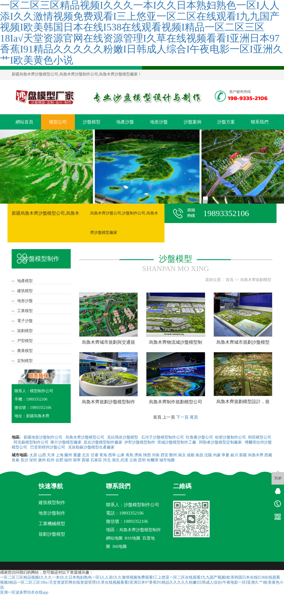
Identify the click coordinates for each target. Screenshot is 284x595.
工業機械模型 (52, 523)
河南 (155, 455)
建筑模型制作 (52, 502)
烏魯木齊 (255, 455)
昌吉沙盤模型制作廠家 (102, 442)
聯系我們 (259, 122)
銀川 (234, 455)
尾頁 (194, 417)
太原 (33, 455)
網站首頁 (24, 122)
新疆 (243, 455)
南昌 (199, 455)
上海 (60, 455)
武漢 (124, 460)
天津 (51, 455)
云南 (133, 460)
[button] (140, 199)
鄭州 (173, 455)
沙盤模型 (91, 122)
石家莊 (96, 460)
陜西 (147, 455)
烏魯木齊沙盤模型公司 (85, 437)
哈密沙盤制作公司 (230, 437)
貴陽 (85, 460)
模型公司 (58, 122)
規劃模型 (25, 331)
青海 (103, 455)
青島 (129, 455)
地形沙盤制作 (52, 513)
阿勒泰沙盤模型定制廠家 (221, 442)
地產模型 (25, 281)
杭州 (50, 460)
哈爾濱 (152, 460)
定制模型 (25, 361)
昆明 (142, 460)
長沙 (24, 460)
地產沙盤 (125, 122)
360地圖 (119, 546)
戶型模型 (25, 341)
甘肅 (94, 455)
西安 (164, 455)
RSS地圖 (132, 538)
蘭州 (68, 455)
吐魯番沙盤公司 (199, 437)
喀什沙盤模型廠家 (66, 442)
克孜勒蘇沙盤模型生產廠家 (91, 447)
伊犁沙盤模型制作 (139, 442)
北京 (86, 455)
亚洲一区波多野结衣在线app (24, 592)
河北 (107, 460)
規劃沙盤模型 (52, 534)
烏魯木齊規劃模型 (255, 280)
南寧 (77, 460)
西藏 (268, 455)
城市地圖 (167, 460)
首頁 (230, 280)
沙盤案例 (192, 122)
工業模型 (25, 311)
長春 (15, 460)
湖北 (116, 460)
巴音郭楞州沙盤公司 (48, 447)
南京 (182, 455)
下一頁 (182, 417)
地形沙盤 (159, 122)
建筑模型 (25, 291)
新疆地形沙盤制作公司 (44, 437)
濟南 (138, 455)
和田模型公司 (259, 437)
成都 (190, 455)
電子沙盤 (25, 321)
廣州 (42, 460)
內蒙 (217, 455)
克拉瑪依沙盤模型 (123, 437)
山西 (42, 455)
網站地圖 (114, 538)
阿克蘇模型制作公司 (31, 442)
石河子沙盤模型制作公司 (162, 437)
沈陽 (208, 455)
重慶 (77, 455)
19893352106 (131, 513)
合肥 (59, 460)
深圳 (33, 460)
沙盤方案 (226, 122)
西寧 (112, 455)
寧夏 (225, 455)
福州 (68, 460)
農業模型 (25, 351)
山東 (121, 455)
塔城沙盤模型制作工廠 (177, 442)
